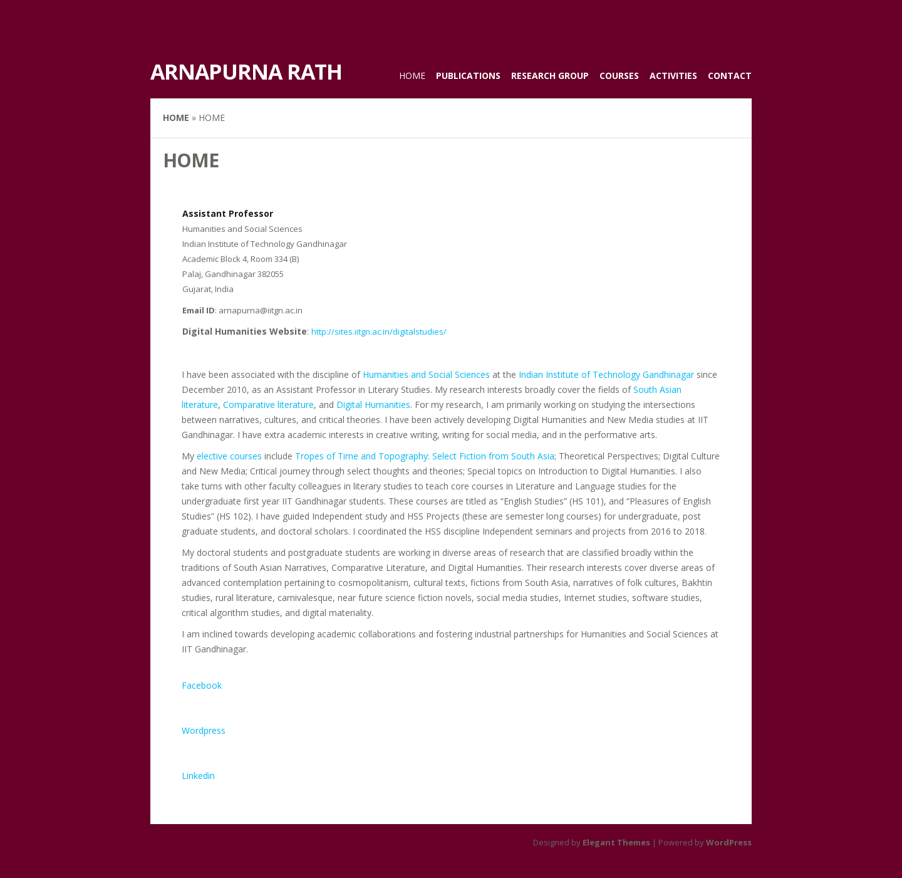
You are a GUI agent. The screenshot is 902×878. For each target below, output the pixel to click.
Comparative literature (268, 404)
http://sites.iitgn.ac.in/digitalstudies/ (379, 331)
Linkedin (198, 775)
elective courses (229, 456)
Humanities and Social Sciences (426, 374)
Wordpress (204, 730)
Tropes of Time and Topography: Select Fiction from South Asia (424, 456)
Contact (730, 75)
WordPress (729, 842)
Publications (468, 75)
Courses (619, 75)
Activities (673, 75)
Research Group (550, 75)
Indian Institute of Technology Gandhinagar (606, 374)
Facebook (202, 685)
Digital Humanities (373, 404)
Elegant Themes (616, 842)
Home (412, 75)
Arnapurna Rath (246, 71)
